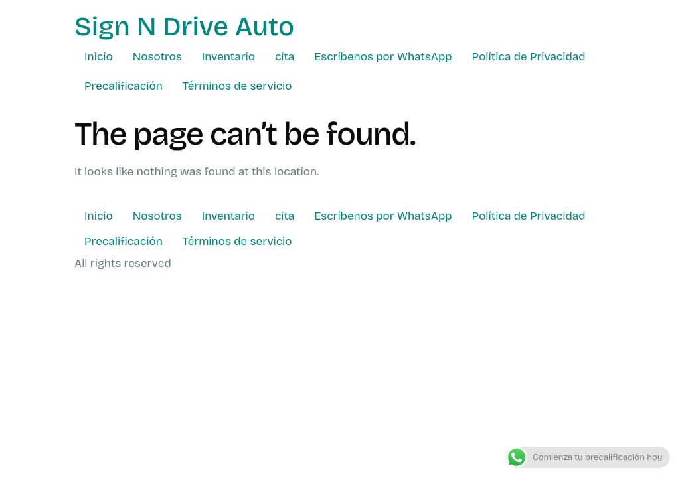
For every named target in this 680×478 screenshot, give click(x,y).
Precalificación (123, 86)
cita (284, 57)
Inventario (228, 57)
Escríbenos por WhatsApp (383, 57)
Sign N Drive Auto (184, 26)
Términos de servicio (237, 86)
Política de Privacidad (529, 57)
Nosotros (157, 57)
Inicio (98, 57)
